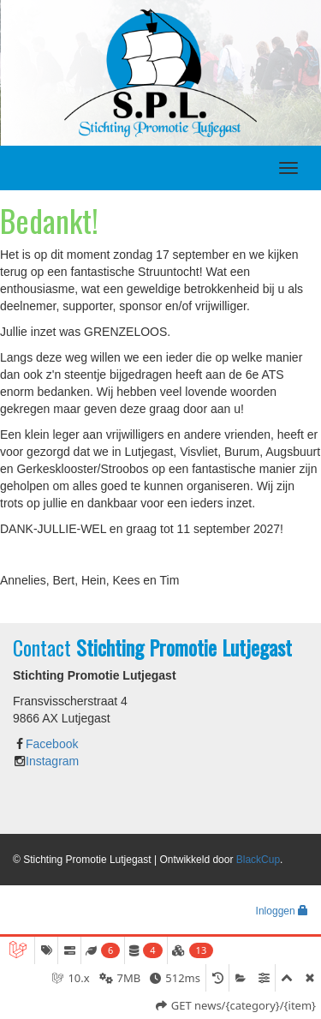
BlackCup (258, 860)
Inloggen (282, 911)
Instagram (52, 761)
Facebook (52, 744)
